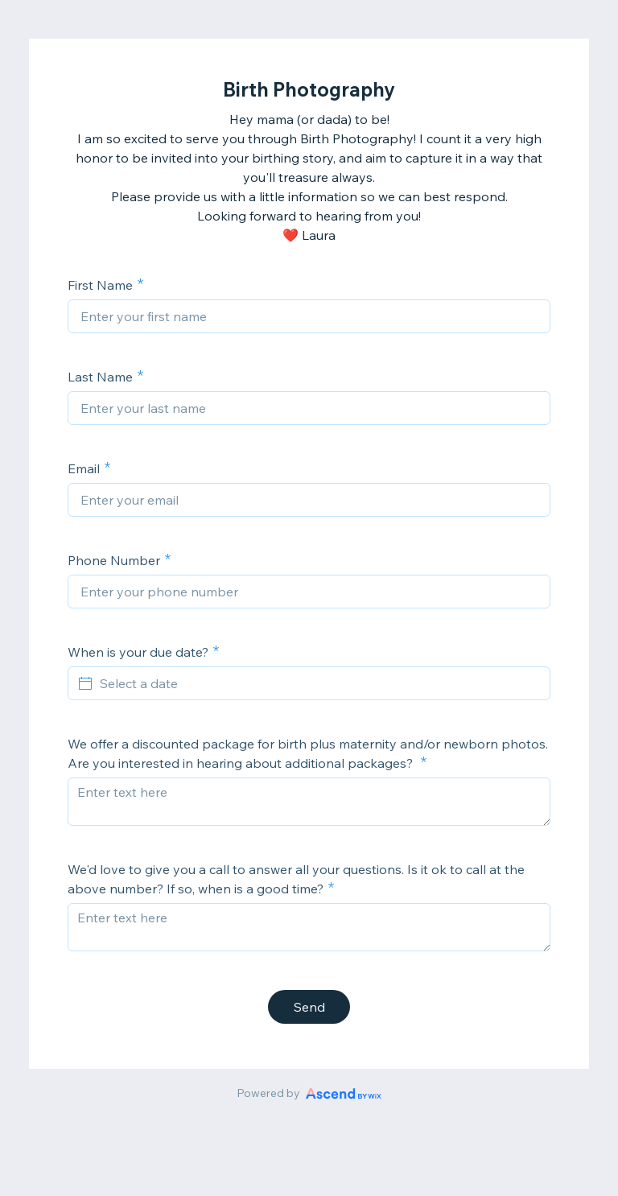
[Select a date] (318, 683)
